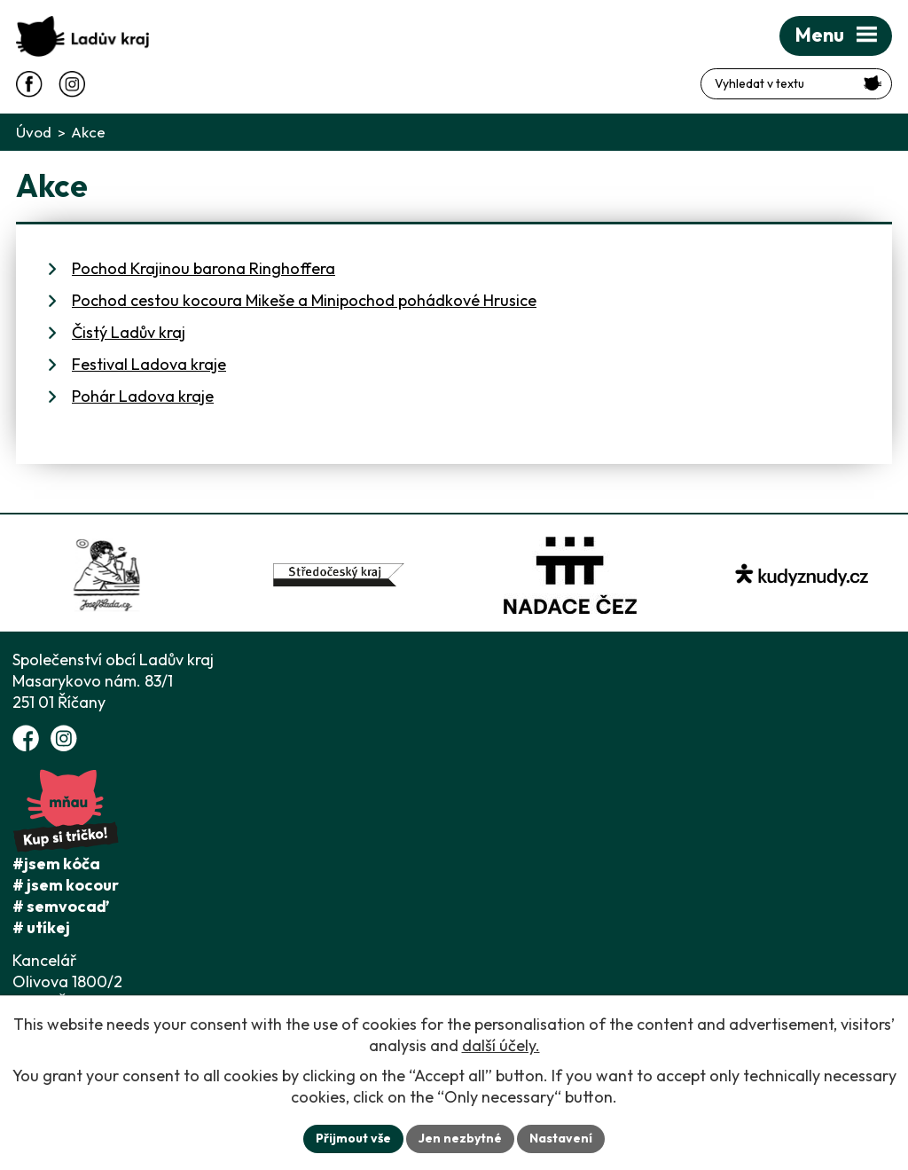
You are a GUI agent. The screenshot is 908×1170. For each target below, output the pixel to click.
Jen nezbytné (460, 1138)
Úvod (33, 131)
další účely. (501, 1045)
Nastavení (560, 1138)
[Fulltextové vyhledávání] (796, 83)
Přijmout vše (353, 1138)
